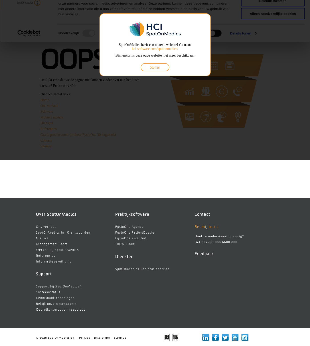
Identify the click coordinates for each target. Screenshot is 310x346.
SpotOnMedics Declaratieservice (142, 269)
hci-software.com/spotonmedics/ (155, 49)
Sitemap (120, 337)
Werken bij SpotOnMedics (57, 250)
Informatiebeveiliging (54, 261)
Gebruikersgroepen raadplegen (62, 309)
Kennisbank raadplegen (55, 298)
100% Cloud (125, 244)
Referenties (45, 256)
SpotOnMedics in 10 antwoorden (63, 232)
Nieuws (42, 238)
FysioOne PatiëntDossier (135, 232)
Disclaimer (102, 337)
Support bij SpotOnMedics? (58, 286)
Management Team (51, 244)
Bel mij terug (207, 227)
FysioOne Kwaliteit (131, 238)
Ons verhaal (46, 227)
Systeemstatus (48, 292)
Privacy (84, 337)
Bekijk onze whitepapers (56, 304)
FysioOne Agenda (129, 227)
